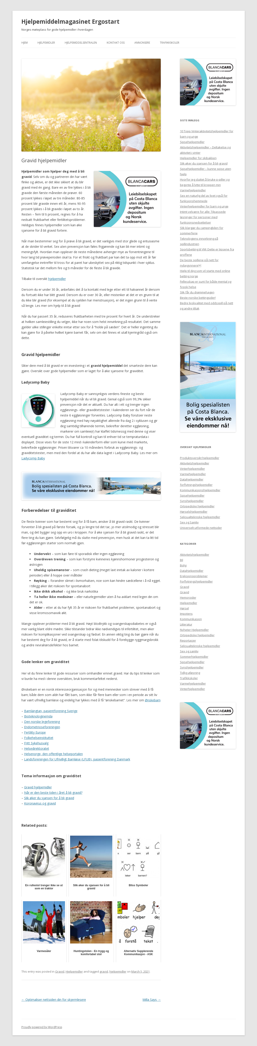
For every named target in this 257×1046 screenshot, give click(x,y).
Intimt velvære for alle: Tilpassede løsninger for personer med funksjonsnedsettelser (203, 217)
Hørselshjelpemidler (193, 512)
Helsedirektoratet (36, 748)
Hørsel (184, 608)
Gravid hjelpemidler (38, 787)
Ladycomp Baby (33, 458)
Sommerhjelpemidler (194, 657)
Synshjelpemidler (192, 501)
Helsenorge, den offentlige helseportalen (53, 754)
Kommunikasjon (191, 619)
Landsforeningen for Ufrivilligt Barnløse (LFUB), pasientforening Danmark (77, 759)
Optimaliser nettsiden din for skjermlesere (53, 999)
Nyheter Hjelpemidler (194, 630)
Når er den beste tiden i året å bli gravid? (53, 792)
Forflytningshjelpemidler (196, 581)
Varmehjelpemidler (193, 190)
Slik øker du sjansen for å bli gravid (49, 798)
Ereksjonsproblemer (194, 576)
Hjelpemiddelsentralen (81, 43)
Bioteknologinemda (38, 716)
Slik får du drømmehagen (197, 292)
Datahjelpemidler (191, 479)
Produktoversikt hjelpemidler (199, 458)
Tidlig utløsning (190, 673)
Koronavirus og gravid (40, 803)
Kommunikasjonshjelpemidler (200, 490)
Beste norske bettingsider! (198, 298)
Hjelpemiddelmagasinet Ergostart (70, 21)
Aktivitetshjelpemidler (194, 463)
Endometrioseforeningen (42, 727)
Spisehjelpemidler (192, 142)
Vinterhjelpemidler (192, 469)
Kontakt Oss (116, 43)
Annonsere (142, 43)
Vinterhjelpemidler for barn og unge (204, 206)
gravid (104, 971)
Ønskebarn (153, 700)
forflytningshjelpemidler (196, 485)
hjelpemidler (57, 279)
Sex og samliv (189, 651)
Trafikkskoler (169, 43)
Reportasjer (188, 640)
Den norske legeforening (42, 721)
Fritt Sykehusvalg (36, 743)
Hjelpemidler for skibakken (198, 158)
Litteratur (186, 624)
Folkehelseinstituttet (38, 738)
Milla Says (151, 999)
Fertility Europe (35, 732)
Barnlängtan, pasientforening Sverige (50, 711)
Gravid (59, 971)
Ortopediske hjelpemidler (197, 506)
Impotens (186, 614)
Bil (181, 560)
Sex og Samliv (189, 522)
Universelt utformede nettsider (201, 528)
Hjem (24, 43)
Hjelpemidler (46, 43)
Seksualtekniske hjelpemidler (200, 517)
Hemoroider (188, 598)
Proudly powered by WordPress (41, 1027)
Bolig (183, 565)
